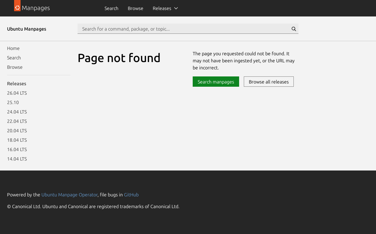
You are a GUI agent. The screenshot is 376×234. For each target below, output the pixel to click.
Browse (135, 8)
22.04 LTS (17, 121)
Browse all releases (269, 81)
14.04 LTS (17, 158)
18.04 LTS (17, 140)
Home (13, 48)
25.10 (13, 102)
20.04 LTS (17, 130)
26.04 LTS (17, 93)
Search (111, 8)
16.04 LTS (17, 149)
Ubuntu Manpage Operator (69, 194)
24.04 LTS (17, 111)
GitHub (131, 194)
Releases (162, 8)
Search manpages (216, 81)
